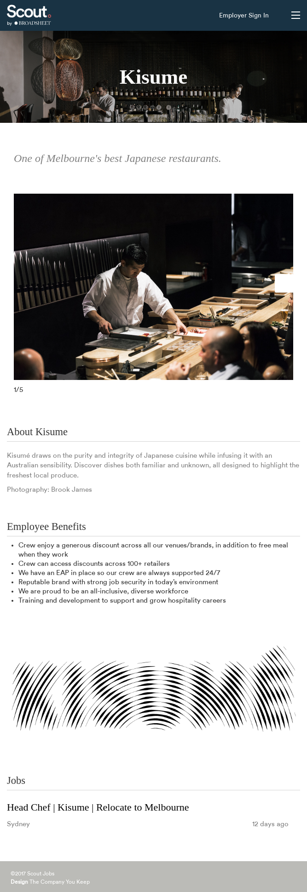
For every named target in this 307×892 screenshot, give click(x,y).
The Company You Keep (50, 882)
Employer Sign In (244, 15)
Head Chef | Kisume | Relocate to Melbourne (98, 807)
